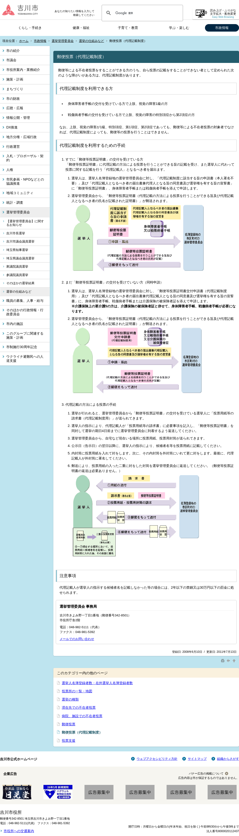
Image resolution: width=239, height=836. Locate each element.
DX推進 (12, 127)
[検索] (141, 13)
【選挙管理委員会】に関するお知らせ (25, 223)
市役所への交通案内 (19, 831)
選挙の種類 (70, 699)
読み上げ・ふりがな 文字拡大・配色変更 (223, 14)
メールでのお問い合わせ (77, 639)
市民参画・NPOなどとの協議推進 (25, 181)
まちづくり (14, 89)
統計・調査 (14, 202)
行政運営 (13, 146)
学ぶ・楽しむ (179, 28)
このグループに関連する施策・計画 (24, 335)
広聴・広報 (14, 108)
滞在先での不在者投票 (79, 707)
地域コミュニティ (19, 193)
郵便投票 (68, 724)
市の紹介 (13, 51)
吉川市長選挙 (15, 233)
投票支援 (68, 740)
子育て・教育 (128, 28)
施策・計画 (14, 79)
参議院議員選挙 (17, 275)
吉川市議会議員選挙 (20, 241)
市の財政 (13, 99)
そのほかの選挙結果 (20, 283)
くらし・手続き (30, 28)
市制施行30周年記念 (21, 347)
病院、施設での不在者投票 (82, 716)
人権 (9, 170)
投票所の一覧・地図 (77, 691)
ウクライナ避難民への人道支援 (24, 359)
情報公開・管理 (18, 118)
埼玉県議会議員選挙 (20, 258)
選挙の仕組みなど (91, 41)
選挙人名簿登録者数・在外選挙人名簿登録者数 (97, 683)
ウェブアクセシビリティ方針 (157, 759)
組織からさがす (228, 759)
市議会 (11, 60)
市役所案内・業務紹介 (23, 70)
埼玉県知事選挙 (17, 250)
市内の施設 (14, 324)
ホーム (23, 41)
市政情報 (222, 28)
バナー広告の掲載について (206, 773)
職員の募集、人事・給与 (24, 301)
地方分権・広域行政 (21, 137)
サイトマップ (197, 759)
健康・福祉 (81, 28)
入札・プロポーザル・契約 (24, 158)
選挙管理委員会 (63, 41)
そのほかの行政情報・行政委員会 (24, 312)
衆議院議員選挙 (17, 266)
